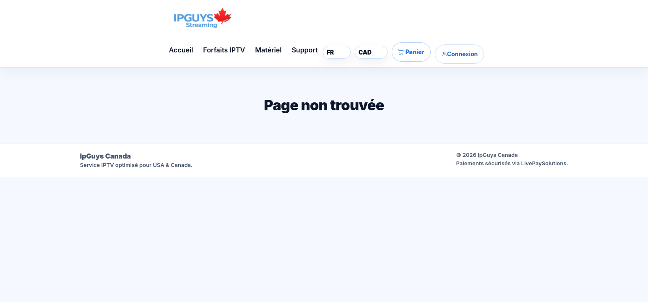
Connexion (459, 53)
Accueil (181, 50)
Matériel (268, 50)
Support (304, 50)
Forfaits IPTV (224, 50)
